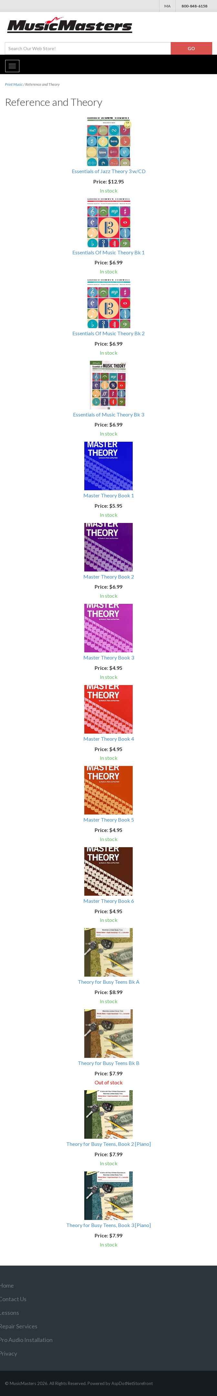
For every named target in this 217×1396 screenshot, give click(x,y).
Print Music (14, 84)
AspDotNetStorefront (132, 1383)
